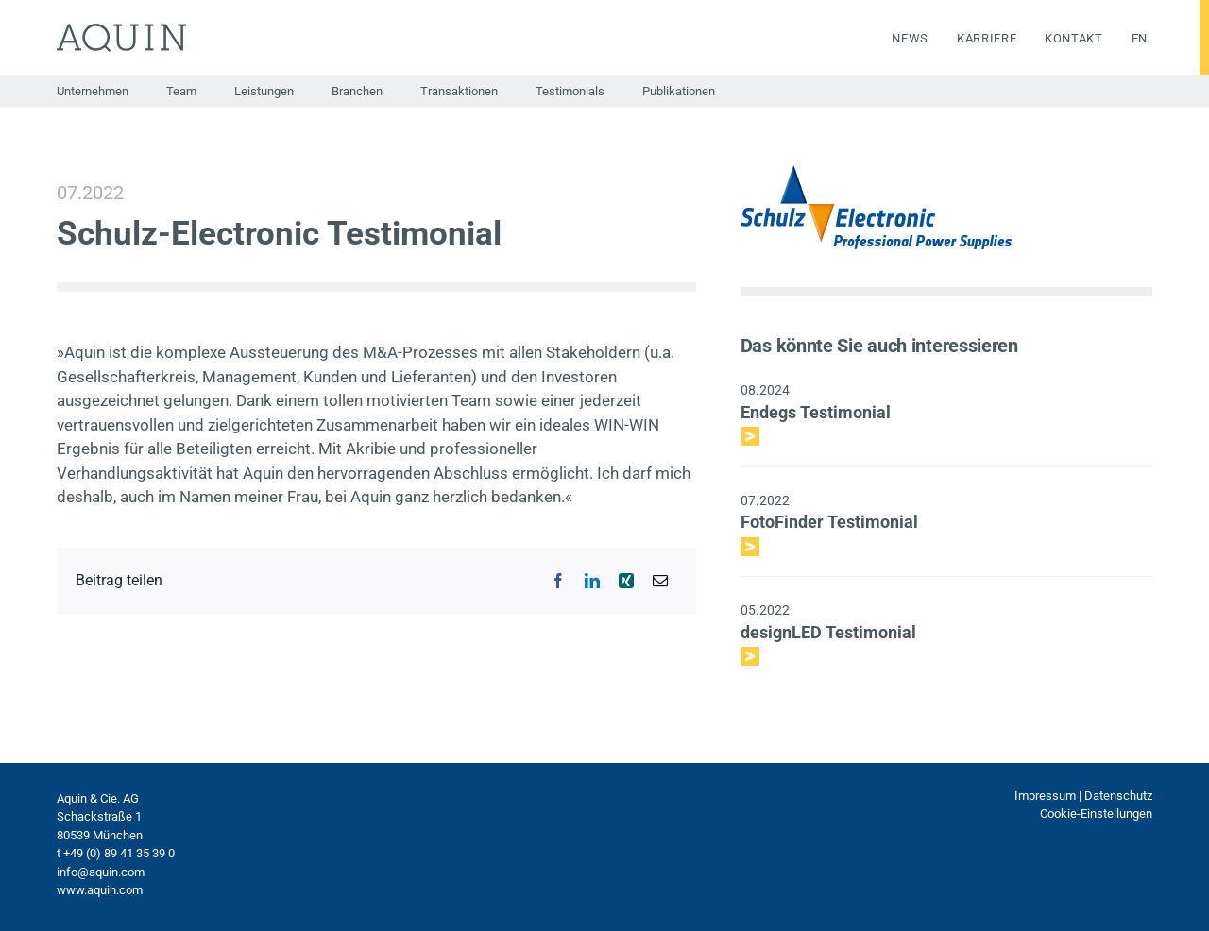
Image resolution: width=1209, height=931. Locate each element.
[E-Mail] (660, 580)
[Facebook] (558, 580)
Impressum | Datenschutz (1083, 795)
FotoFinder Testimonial (829, 522)
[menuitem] (1125, 38)
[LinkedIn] (592, 580)
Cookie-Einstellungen (1096, 813)
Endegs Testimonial (816, 412)
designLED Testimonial (828, 632)
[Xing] (626, 580)
